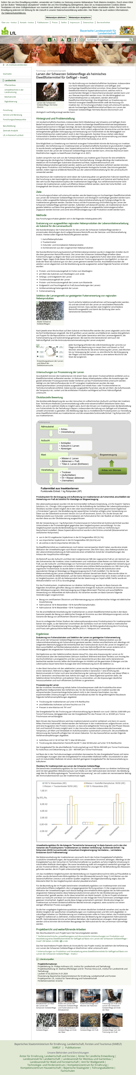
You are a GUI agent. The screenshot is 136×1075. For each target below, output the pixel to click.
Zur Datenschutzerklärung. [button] (13, 13)
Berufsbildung (9, 126)
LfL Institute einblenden (16, 65)
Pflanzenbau (10, 85)
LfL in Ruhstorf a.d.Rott (13, 135)
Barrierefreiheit (103, 22)
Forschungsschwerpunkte (14, 119)
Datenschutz (88, 22)
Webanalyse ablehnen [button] (56, 18)
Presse (55, 22)
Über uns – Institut (9, 22)
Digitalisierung (10, 101)
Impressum (75, 22)
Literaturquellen (46, 959)
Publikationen (42, 22)
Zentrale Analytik (10, 130)
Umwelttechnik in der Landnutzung (13, 90)
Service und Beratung (12, 114)
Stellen (64, 22)
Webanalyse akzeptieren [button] (80, 18)
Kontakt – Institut (27, 22)
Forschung (7, 110)
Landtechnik (9, 80)
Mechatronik (10, 96)
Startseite (7, 73)
